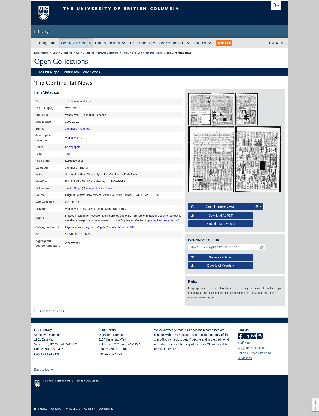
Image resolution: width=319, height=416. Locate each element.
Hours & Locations (107, 43)
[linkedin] (247, 336)
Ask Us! (224, 43)
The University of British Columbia (43, 13)
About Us (200, 43)
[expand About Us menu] (209, 43)
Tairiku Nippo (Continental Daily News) (89, 188)
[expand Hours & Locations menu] (123, 43)
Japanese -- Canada (77, 128)
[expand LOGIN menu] (282, 43)
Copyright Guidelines (251, 348)
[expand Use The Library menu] (154, 43)
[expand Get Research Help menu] (188, 43)
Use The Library (139, 43)
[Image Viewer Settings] (258, 206)
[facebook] (241, 336)
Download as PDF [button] (212, 215)
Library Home (46, 43)
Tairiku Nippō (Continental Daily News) (69, 72)
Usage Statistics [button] (49, 311)
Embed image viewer (213, 223)
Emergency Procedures (47, 408)
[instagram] (253, 336)
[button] (51, 369)
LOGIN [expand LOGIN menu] (273, 43)
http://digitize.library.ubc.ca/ (162, 220)
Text (67, 153)
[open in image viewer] (199, 109)
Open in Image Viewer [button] (213, 206)
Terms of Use (72, 408)
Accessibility (106, 408)
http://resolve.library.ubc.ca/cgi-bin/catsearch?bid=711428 (100, 227)
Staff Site (244, 342)
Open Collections (61, 61)
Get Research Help (172, 43)
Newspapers (72, 147)
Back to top (43, 369)
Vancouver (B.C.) (75, 137)
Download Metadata (221, 265)
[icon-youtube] (260, 336)
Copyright (89, 408)
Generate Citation (212, 257)
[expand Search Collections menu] (90, 43)
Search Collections (73, 43)
